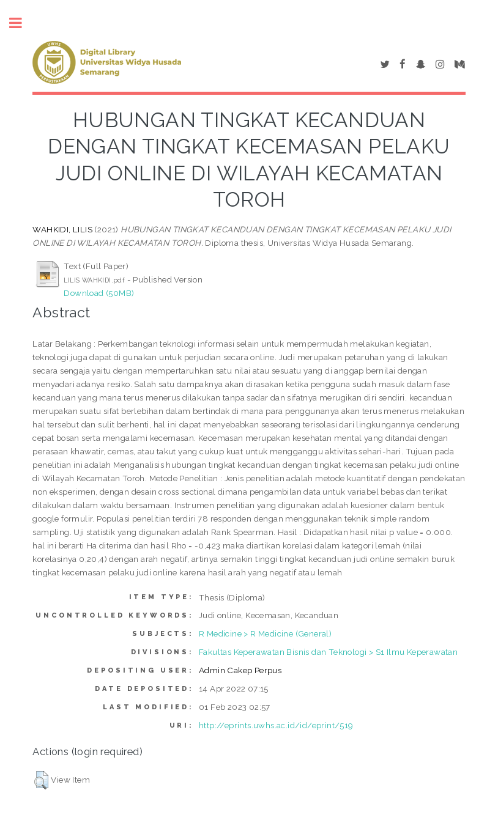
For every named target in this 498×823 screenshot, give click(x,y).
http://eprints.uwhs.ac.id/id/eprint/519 (276, 725)
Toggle (22, 23)
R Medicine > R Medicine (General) (265, 633)
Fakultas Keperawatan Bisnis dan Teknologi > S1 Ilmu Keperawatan (328, 652)
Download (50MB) (99, 293)
